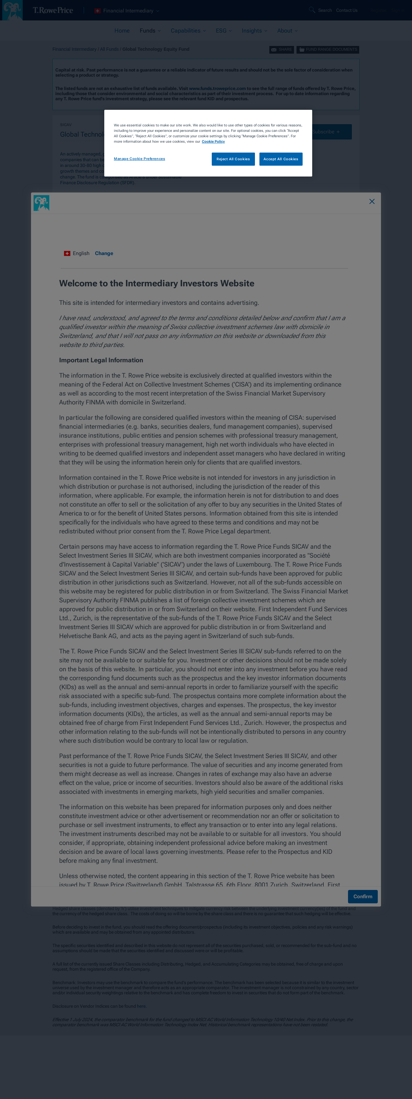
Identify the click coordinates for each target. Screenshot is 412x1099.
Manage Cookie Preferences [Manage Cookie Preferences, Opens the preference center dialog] (139, 158)
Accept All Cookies (281, 159)
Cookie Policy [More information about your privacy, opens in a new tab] (213, 141)
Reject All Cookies (233, 159)
